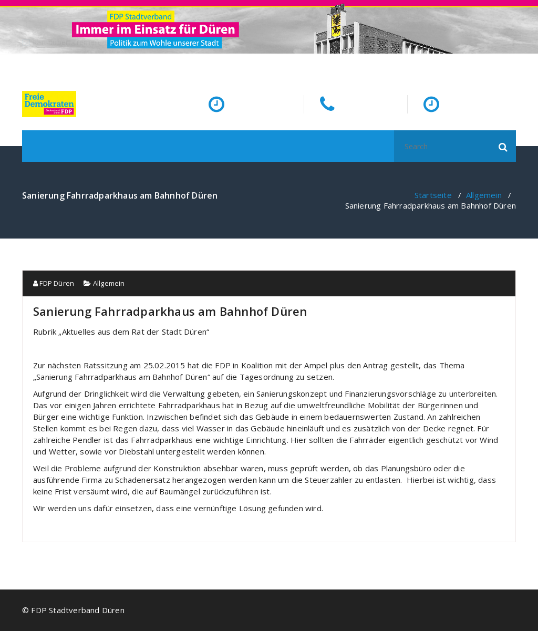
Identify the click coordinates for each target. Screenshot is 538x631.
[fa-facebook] (514, 64)
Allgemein (484, 195)
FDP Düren (53, 283)
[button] (503, 146)
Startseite (433, 195)
